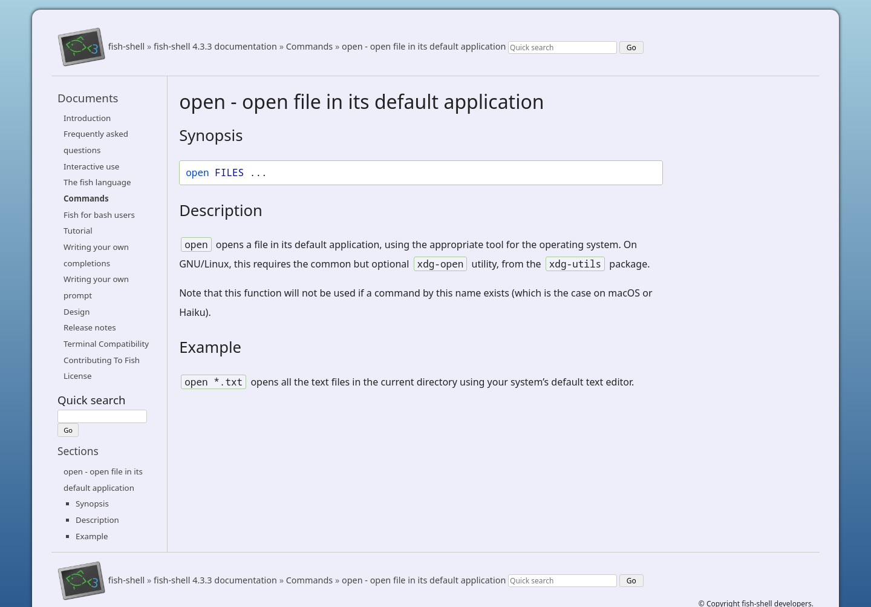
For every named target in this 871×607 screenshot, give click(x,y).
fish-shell (126, 47)
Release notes (90, 327)
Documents (88, 97)
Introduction (87, 118)
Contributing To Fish (102, 360)
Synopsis (92, 503)
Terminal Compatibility (106, 343)
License (77, 375)
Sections (78, 451)
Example (92, 536)
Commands (309, 47)
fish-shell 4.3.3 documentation (215, 47)
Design (77, 311)
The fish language (97, 182)
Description (97, 519)
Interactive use (91, 166)
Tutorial (78, 230)
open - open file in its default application (424, 47)
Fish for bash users (99, 214)
